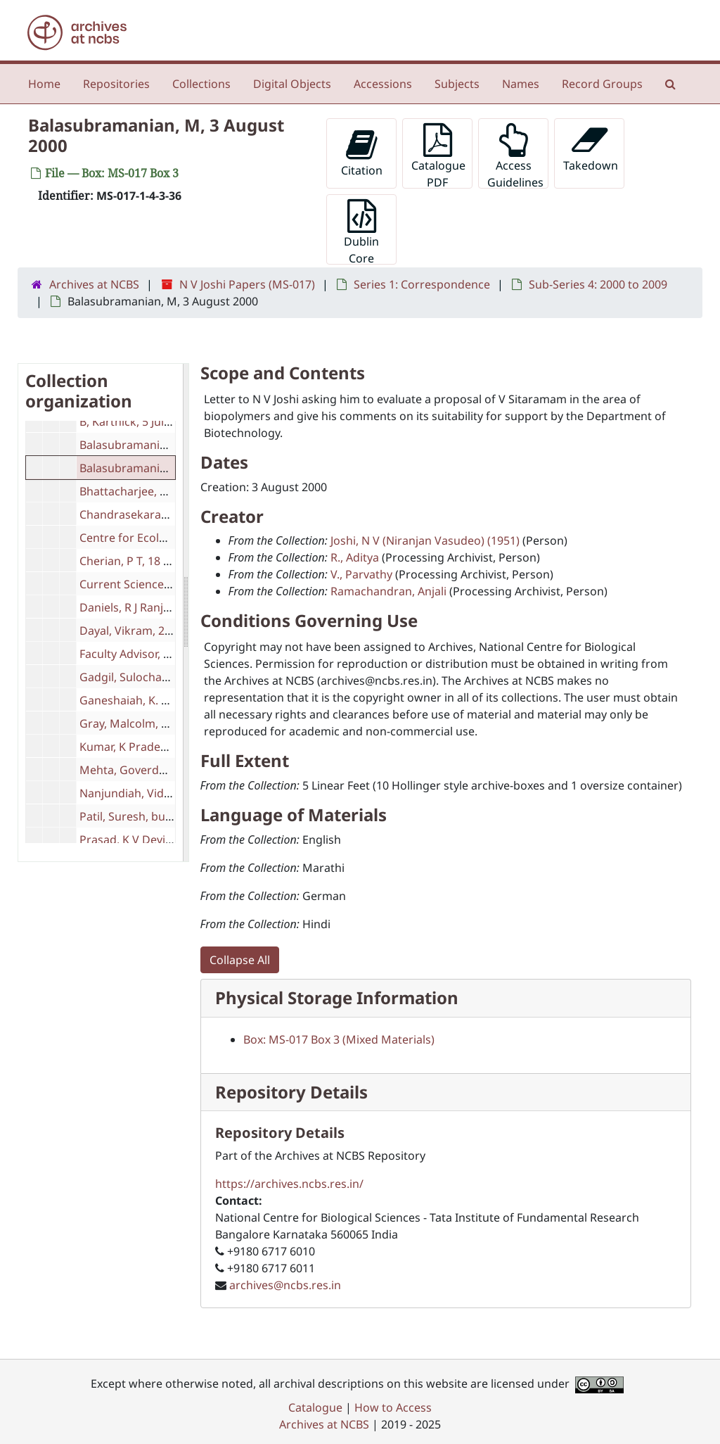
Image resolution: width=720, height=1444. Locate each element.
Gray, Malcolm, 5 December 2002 (166, 723)
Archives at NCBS (94, 284)
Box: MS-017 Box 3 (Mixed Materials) (339, 1039)
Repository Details (291, 1091)
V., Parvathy (361, 574)
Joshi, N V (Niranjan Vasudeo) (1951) (425, 540)
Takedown (590, 148)
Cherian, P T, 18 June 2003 (146, 561)
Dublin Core (361, 232)
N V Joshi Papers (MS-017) (247, 284)
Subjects (457, 83)
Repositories (116, 83)
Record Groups (602, 83)
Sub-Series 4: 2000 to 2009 (598, 284)
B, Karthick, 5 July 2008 (138, 421)
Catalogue (315, 1407)
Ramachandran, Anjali (388, 591)
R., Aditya (354, 557)
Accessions (383, 83)
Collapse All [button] (240, 960)
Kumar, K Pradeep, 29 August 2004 (170, 746)
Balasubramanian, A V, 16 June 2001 (173, 444)
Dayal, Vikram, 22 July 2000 (149, 630)
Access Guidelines (515, 156)
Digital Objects (292, 83)
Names (520, 83)
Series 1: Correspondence (422, 284)
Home (44, 83)
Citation (361, 153)
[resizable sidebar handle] (185, 612)
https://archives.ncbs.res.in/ (289, 1183)
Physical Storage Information (336, 997)
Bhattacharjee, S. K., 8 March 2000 (169, 491)
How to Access (393, 1407)
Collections (201, 83)
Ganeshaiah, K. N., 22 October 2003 (172, 700)
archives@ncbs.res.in (285, 1285)
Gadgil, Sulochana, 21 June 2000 (163, 677)
